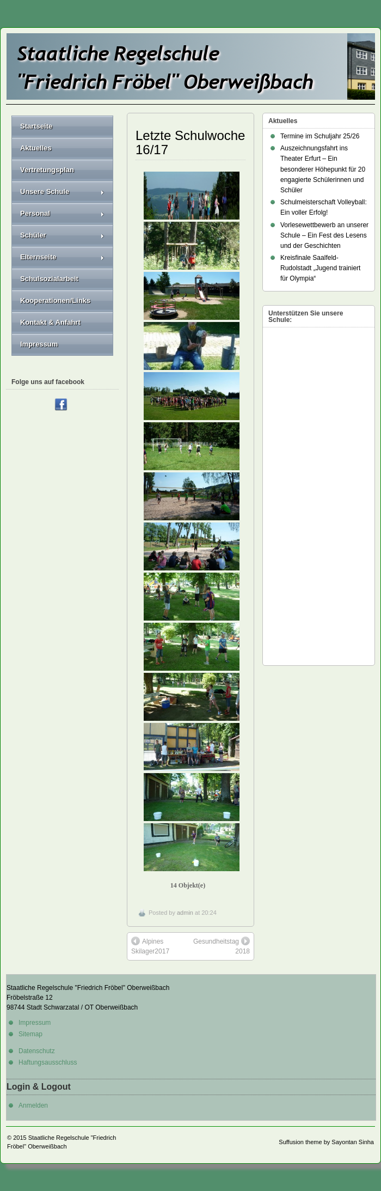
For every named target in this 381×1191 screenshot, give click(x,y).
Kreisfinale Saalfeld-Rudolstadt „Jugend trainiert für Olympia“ (320, 268)
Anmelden (33, 1105)
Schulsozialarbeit (49, 279)
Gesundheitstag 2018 (221, 946)
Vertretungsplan (47, 170)
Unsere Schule (62, 191)
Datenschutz (37, 1051)
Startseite (36, 126)
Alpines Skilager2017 (150, 946)
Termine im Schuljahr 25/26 (319, 136)
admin (185, 912)
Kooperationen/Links (55, 300)
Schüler (62, 235)
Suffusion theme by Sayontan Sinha (326, 1142)
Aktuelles (36, 148)
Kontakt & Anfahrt (50, 322)
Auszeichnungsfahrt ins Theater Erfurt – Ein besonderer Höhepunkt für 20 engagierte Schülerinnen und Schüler (322, 169)
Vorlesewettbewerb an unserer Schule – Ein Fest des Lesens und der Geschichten (324, 235)
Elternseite (62, 257)
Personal (62, 213)
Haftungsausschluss (48, 1062)
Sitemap (30, 1034)
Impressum (39, 344)
